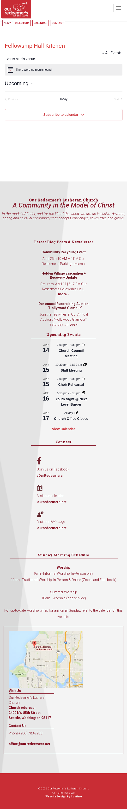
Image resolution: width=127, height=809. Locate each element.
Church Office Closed (71, 419)
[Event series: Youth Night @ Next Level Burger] (83, 393)
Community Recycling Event (64, 252)
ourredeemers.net (52, 502)
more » (79, 264)
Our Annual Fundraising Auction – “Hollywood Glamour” (63, 306)
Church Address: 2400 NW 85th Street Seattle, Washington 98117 (30, 713)
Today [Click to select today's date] (63, 99)
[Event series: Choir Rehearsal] (83, 379)
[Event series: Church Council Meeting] (83, 345)
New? (7, 23)
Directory (22, 23)
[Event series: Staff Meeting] (85, 364)
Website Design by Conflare (63, 796)
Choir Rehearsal (71, 385)
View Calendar (63, 429)
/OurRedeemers (50, 475)
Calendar (40, 23)
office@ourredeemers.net (29, 744)
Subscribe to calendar (60, 115)
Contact (57, 23)
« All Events (112, 52)
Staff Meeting (71, 370)
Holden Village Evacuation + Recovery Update (64, 275)
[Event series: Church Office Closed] (76, 413)
